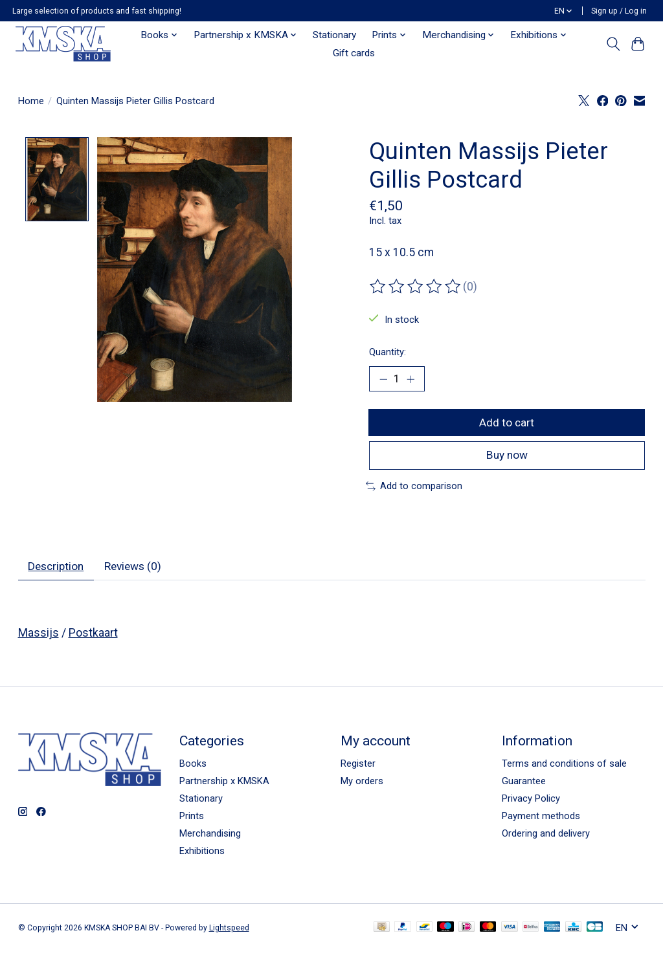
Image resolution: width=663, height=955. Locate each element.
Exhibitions (202, 855)
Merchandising (210, 837)
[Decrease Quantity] (383, 379)
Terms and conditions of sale (564, 767)
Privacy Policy (531, 801)
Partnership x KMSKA (224, 784)
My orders (362, 784)
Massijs (38, 636)
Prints (191, 819)
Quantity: (387, 352)
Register (358, 767)
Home (31, 101)
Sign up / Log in (619, 11)
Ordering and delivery (546, 837)
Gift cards (354, 53)
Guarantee (524, 784)
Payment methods (541, 819)
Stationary (334, 35)
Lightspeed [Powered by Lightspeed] (229, 931)
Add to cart (507, 423)
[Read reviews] (416, 286)
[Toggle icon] (612, 44)
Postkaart (93, 636)
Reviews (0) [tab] (138, 569)
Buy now (507, 457)
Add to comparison (414, 488)
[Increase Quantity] (411, 379)
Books (193, 767)
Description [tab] (57, 569)
